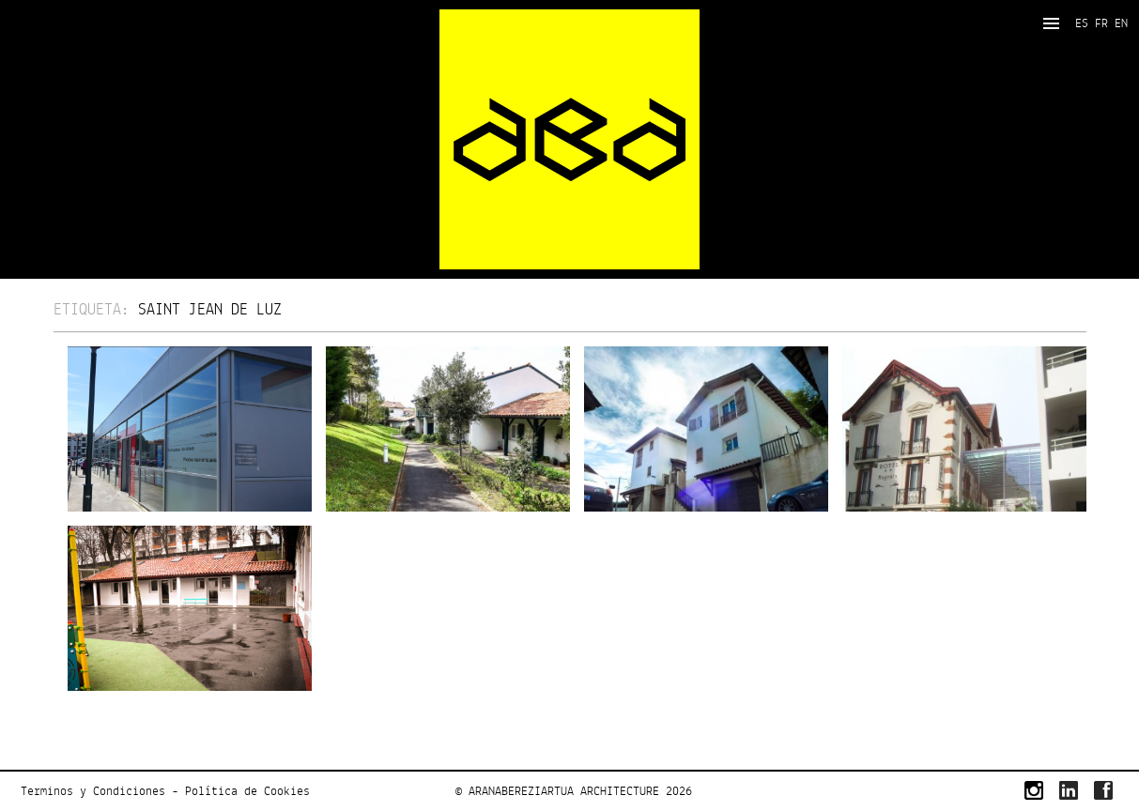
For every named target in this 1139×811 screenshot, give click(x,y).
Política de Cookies (247, 791)
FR (1101, 23)
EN (1121, 23)
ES (1081, 23)
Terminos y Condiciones (93, 791)
